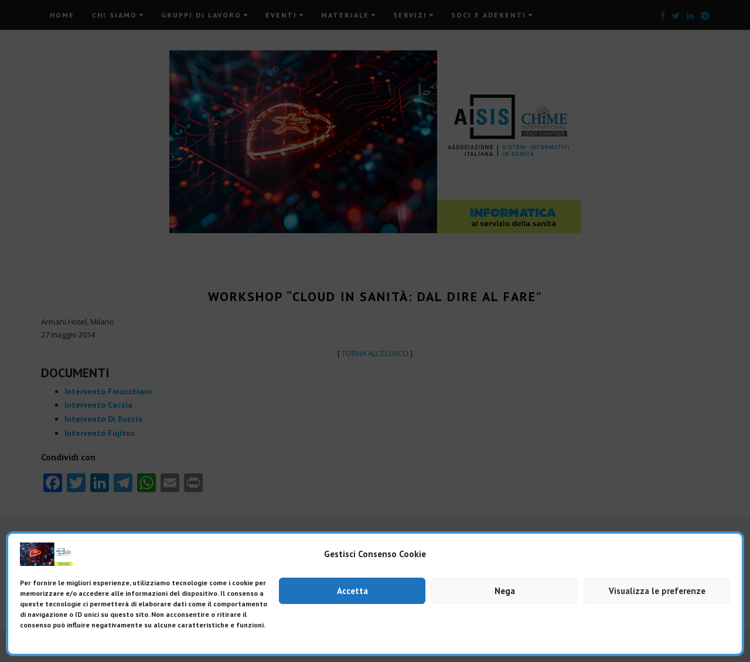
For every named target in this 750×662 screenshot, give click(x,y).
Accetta (352, 590)
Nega (505, 590)
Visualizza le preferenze (657, 590)
